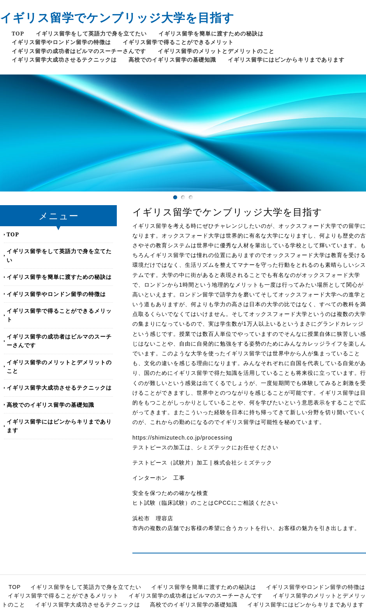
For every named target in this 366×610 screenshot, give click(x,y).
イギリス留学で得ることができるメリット (178, 42)
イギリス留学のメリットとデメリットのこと (216, 51)
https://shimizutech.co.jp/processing (182, 437)
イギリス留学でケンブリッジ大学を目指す (117, 17)
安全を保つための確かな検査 (170, 493)
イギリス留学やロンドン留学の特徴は (61, 42)
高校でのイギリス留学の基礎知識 (172, 59)
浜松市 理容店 (152, 518)
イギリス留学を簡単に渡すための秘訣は (211, 33)
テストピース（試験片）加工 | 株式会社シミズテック (202, 462)
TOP (18, 33)
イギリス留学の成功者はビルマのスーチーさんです (79, 51)
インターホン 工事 (158, 478)
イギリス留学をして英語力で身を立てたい (91, 33)
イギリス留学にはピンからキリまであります (286, 59)
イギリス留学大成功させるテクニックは (64, 59)
